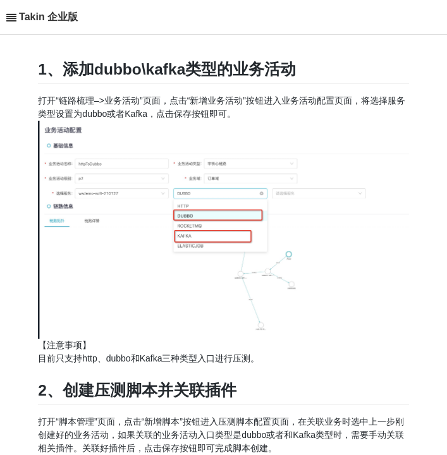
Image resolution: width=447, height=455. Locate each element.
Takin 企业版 (48, 16)
